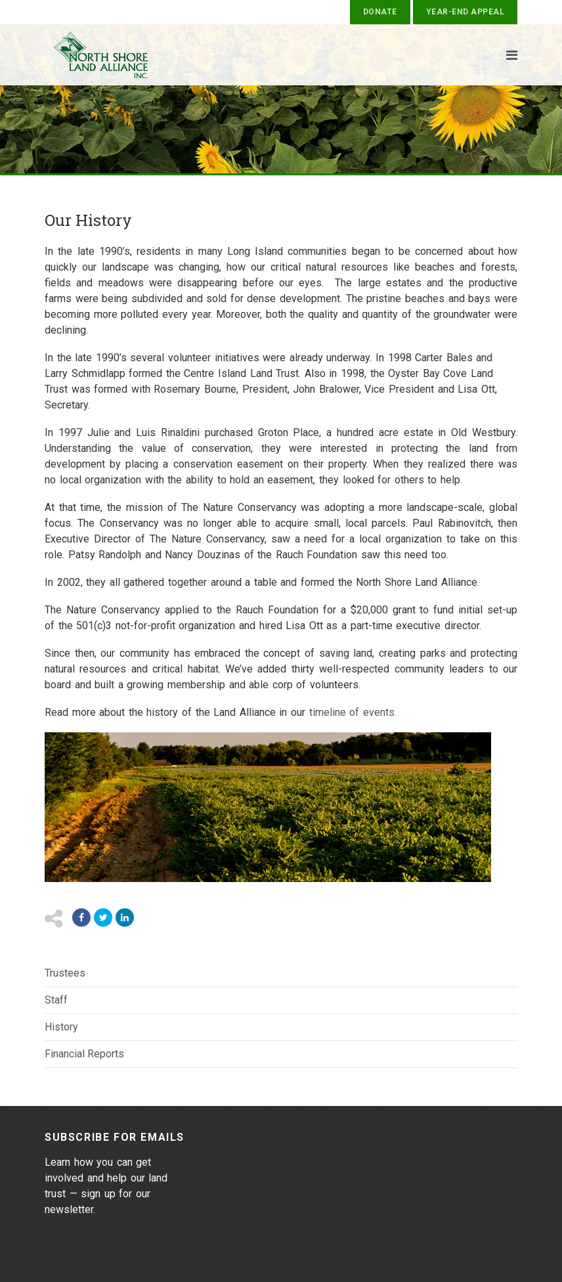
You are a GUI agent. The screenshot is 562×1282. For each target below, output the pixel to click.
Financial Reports (84, 1054)
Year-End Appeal (465, 11)
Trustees (65, 973)
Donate (380, 11)
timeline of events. (351, 712)
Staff (56, 1000)
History (61, 1027)
